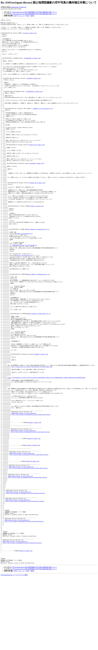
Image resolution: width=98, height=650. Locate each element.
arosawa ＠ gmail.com (29, 34)
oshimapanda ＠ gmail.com (18, 7)
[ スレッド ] (21, 15)
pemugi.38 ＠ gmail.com (37, 158)
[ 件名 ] (27, 15)
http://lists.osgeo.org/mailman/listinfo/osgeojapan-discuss (30, 459)
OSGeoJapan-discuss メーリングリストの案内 (14, 644)
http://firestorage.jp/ (24, 257)
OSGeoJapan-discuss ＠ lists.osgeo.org (24, 270)
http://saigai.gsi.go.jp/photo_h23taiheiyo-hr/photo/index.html (31, 404)
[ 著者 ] (32, 15)
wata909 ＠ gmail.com (33, 84)
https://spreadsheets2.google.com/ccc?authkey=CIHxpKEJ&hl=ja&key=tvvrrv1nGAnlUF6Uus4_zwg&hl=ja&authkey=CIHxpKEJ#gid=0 (46, 417)
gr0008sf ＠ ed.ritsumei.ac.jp (42, 118)
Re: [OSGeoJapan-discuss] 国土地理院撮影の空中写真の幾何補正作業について (33, 12)
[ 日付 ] (15, 15)
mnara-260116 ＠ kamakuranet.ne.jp (38, 252)
